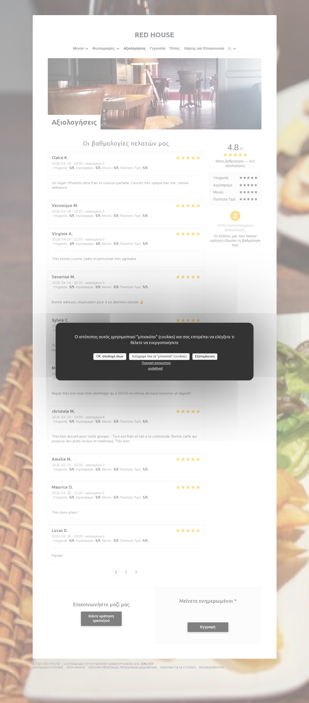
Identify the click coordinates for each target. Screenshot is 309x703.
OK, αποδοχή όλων (110, 356)
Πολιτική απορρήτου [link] (156, 363)
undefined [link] (155, 368)
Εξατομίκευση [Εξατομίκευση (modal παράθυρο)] (205, 356)
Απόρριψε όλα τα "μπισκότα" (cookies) (159, 356)
